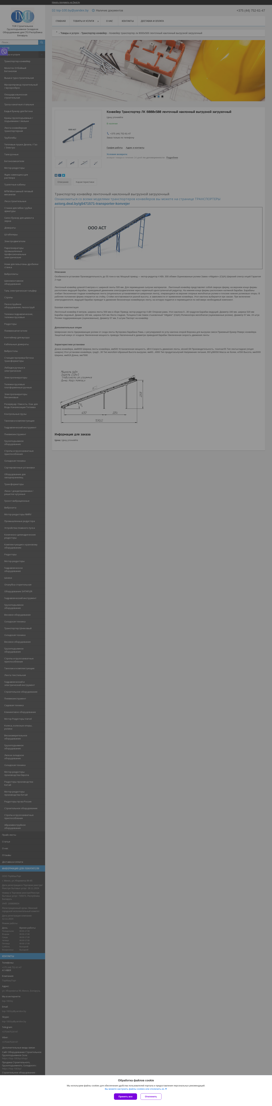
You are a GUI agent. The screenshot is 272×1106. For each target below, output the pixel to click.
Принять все (125, 1096)
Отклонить (151, 1096)
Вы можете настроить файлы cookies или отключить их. (135, 1089)
